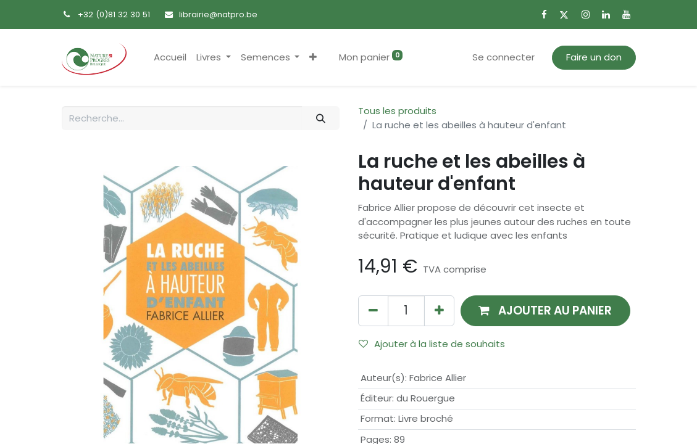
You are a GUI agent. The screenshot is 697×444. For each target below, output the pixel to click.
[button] (313, 57)
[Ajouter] (439, 310)
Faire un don (594, 57)
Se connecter (503, 57)
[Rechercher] (320, 118)
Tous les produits (397, 110)
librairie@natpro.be (218, 14)
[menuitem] (170, 57)
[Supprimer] (373, 310)
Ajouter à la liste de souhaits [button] (432, 343)
